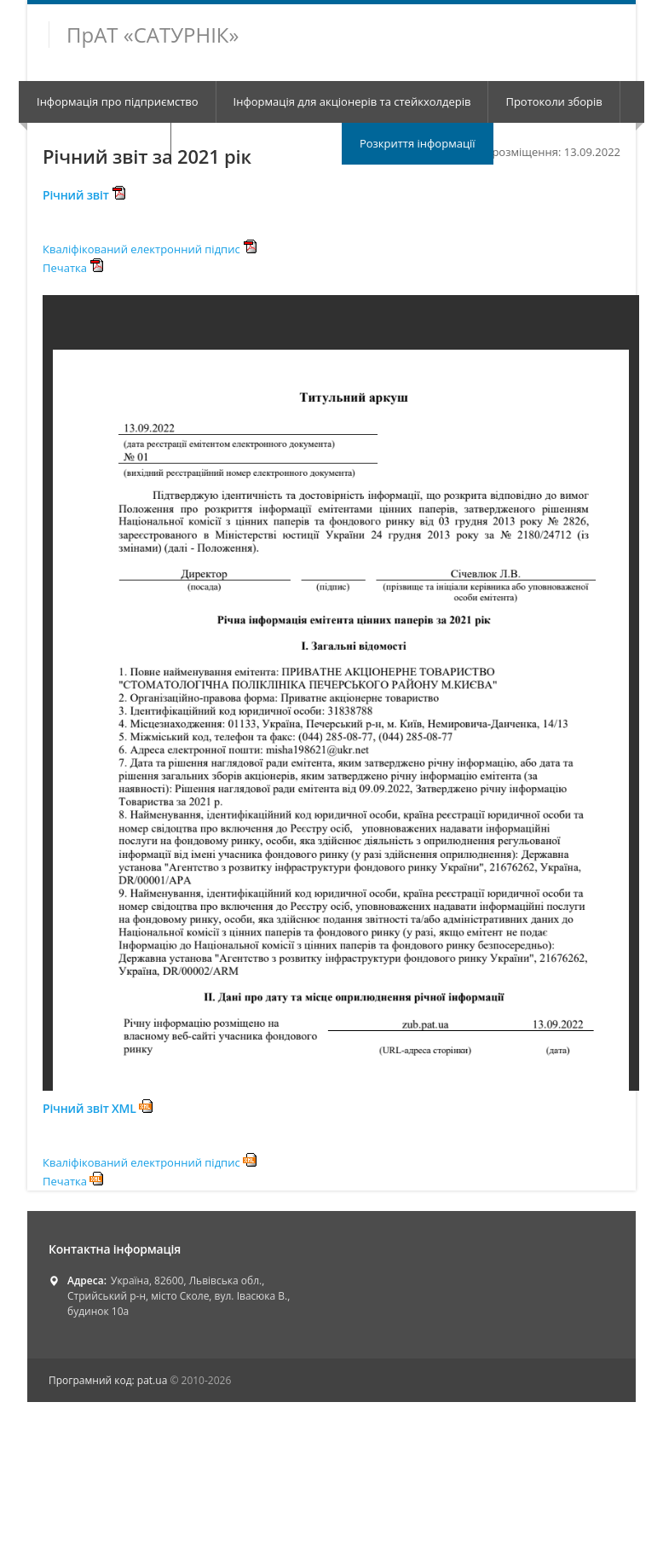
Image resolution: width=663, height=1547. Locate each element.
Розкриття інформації (418, 143)
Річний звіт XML (98, 1108)
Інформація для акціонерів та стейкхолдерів (352, 101)
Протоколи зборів (553, 101)
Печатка (73, 267)
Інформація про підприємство (118, 101)
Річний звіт (84, 195)
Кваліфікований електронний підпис (150, 249)
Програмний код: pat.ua (109, 1380)
